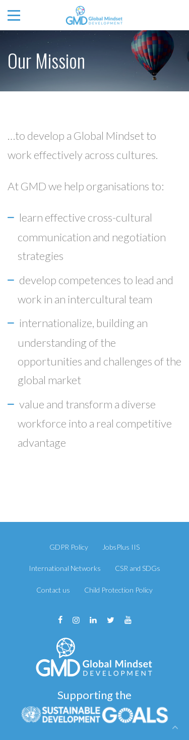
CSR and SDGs (137, 568)
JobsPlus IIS (121, 547)
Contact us (53, 590)
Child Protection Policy (118, 590)
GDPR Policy (68, 547)
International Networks (65, 568)
